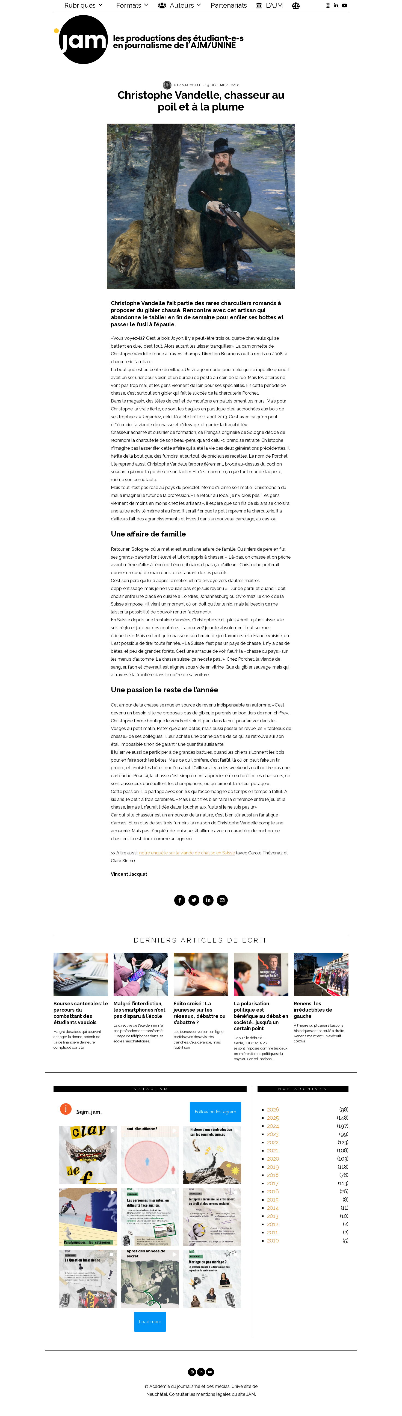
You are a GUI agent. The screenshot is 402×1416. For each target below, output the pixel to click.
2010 (273, 1240)
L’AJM (269, 5)
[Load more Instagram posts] (150, 1322)
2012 (272, 1224)
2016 (273, 1191)
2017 (273, 1183)
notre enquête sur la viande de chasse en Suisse (187, 852)
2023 (273, 1134)
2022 (273, 1142)
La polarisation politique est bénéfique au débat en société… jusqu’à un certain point (261, 1016)
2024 (273, 1126)
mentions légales (213, 1394)
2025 (273, 1117)
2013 (272, 1216)
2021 (272, 1150)
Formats (128, 5)
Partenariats (229, 5)
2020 (273, 1158)
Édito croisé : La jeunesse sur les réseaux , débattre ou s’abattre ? (200, 1013)
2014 (273, 1208)
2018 (273, 1175)
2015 (273, 1199)
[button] (88, 1155)
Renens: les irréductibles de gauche (313, 1010)
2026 (273, 1109)
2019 (273, 1167)
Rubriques (76, 5)
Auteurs (176, 5)
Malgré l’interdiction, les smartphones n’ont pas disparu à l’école (139, 1010)
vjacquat (191, 85)
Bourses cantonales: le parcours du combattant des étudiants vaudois (81, 1013)
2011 (272, 1232)
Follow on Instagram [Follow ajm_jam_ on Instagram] (215, 1111)
